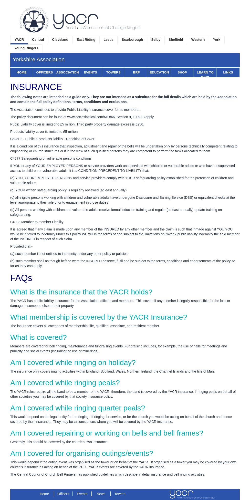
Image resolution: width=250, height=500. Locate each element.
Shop (182, 72)
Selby (155, 40)
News (101, 494)
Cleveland (60, 40)
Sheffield (176, 40)
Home (21, 72)
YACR (19, 40)
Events (90, 72)
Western (198, 40)
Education (159, 72)
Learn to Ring (205, 75)
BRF (136, 72)
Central (38, 40)
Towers (113, 72)
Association (67, 72)
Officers (44, 72)
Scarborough (132, 40)
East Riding (86, 40)
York (216, 40)
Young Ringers (26, 48)
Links (228, 72)
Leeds (108, 40)
